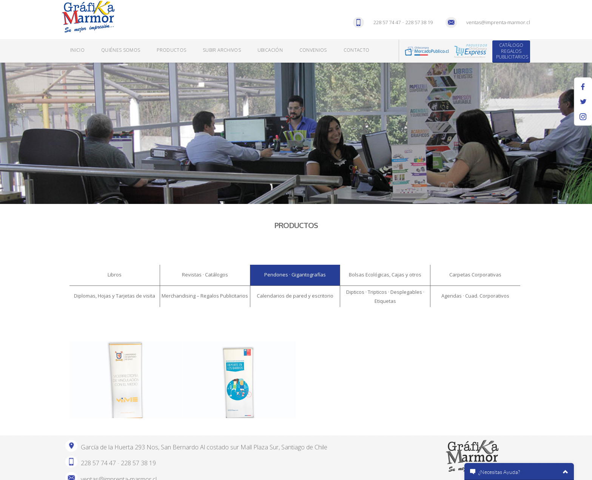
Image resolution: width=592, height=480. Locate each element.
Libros (115, 274)
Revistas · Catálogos (205, 274)
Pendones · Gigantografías (295, 274)
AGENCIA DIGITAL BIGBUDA (150, 471)
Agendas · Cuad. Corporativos (475, 295)
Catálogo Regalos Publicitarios (512, 51)
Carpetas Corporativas (475, 274)
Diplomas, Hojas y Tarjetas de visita (114, 295)
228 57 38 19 (419, 22)
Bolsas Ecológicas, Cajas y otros (385, 274)
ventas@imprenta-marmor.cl (498, 22)
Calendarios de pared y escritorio (295, 295)
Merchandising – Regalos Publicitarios (205, 295)
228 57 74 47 (387, 22)
